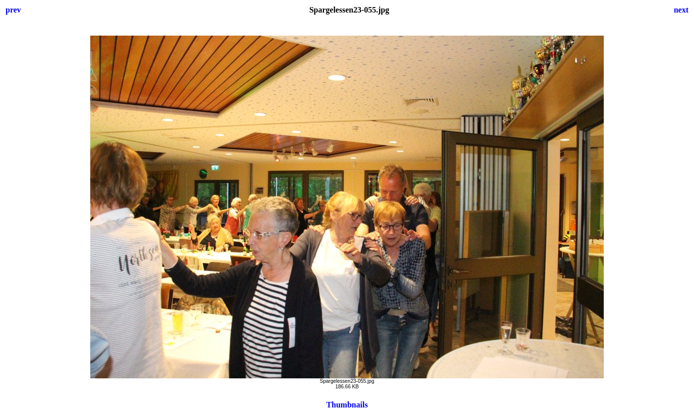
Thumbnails (347, 404)
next (681, 10)
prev (13, 10)
